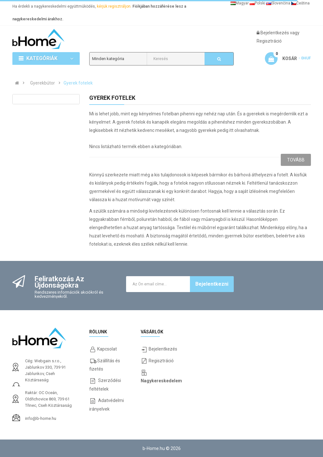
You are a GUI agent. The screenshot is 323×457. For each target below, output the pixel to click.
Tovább (296, 159)
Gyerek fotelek (78, 83)
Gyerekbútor (42, 83)
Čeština (300, 3)
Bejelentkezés (275, 32)
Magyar (240, 3)
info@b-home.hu (40, 418)
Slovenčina (278, 3)
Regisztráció (269, 41)
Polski (257, 3)
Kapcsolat (107, 348)
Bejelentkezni (211, 284)
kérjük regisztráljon (114, 6)
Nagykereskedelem (161, 380)
